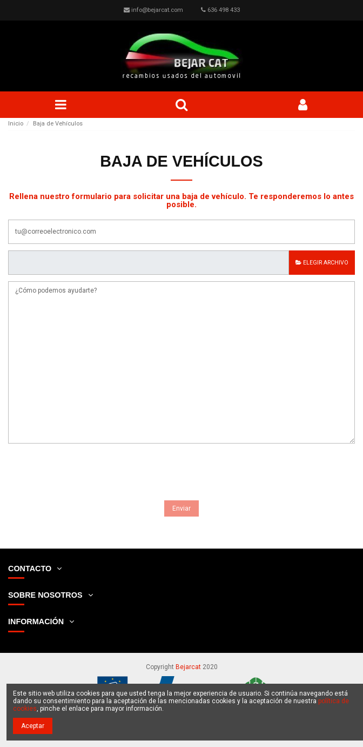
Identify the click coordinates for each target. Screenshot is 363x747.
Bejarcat (188, 667)
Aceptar (32, 726)
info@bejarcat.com (157, 10)
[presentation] (90, 474)
